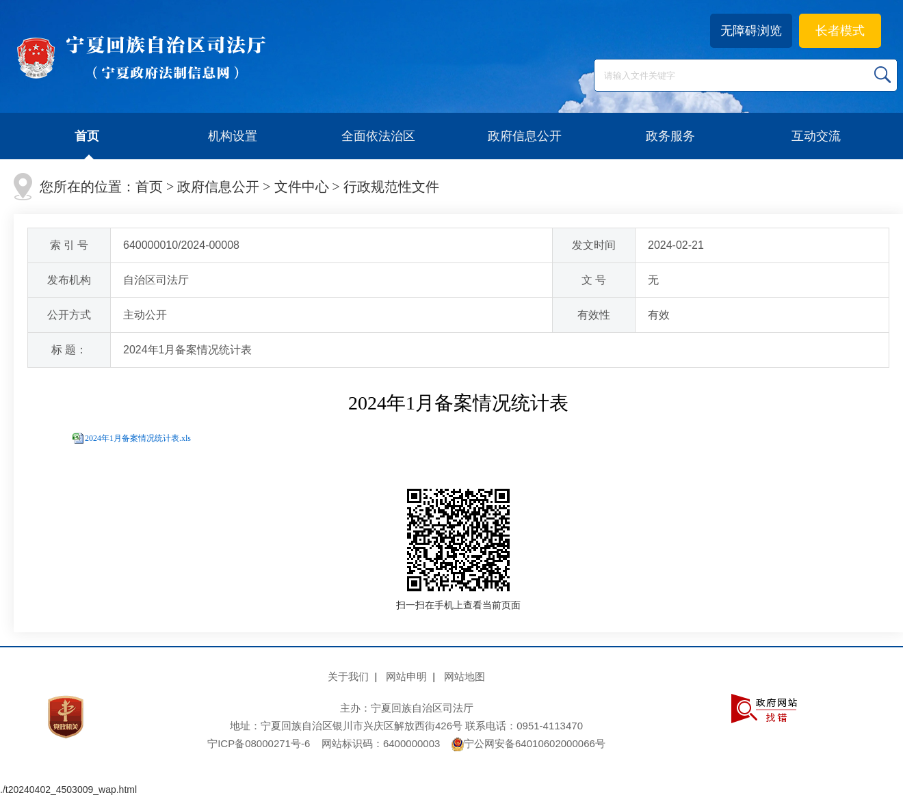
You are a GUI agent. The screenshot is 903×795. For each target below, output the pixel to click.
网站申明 (406, 676)
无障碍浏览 (751, 31)
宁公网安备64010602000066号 (528, 743)
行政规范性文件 (391, 186)
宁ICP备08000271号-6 (258, 743)
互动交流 (816, 136)
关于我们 (348, 676)
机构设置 (232, 136)
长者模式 (840, 31)
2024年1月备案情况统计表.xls (138, 438)
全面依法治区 (378, 136)
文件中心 (301, 186)
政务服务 (670, 136)
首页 (87, 136)
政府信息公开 (525, 136)
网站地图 (464, 676)
